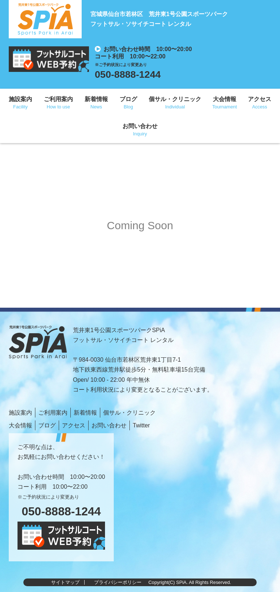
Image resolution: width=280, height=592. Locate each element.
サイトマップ (65, 582)
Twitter (141, 425)
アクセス (259, 99)
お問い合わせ (140, 126)
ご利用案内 (58, 99)
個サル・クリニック (175, 99)
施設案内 (20, 99)
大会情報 (224, 99)
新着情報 (96, 99)
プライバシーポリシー (117, 582)
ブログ (128, 99)
